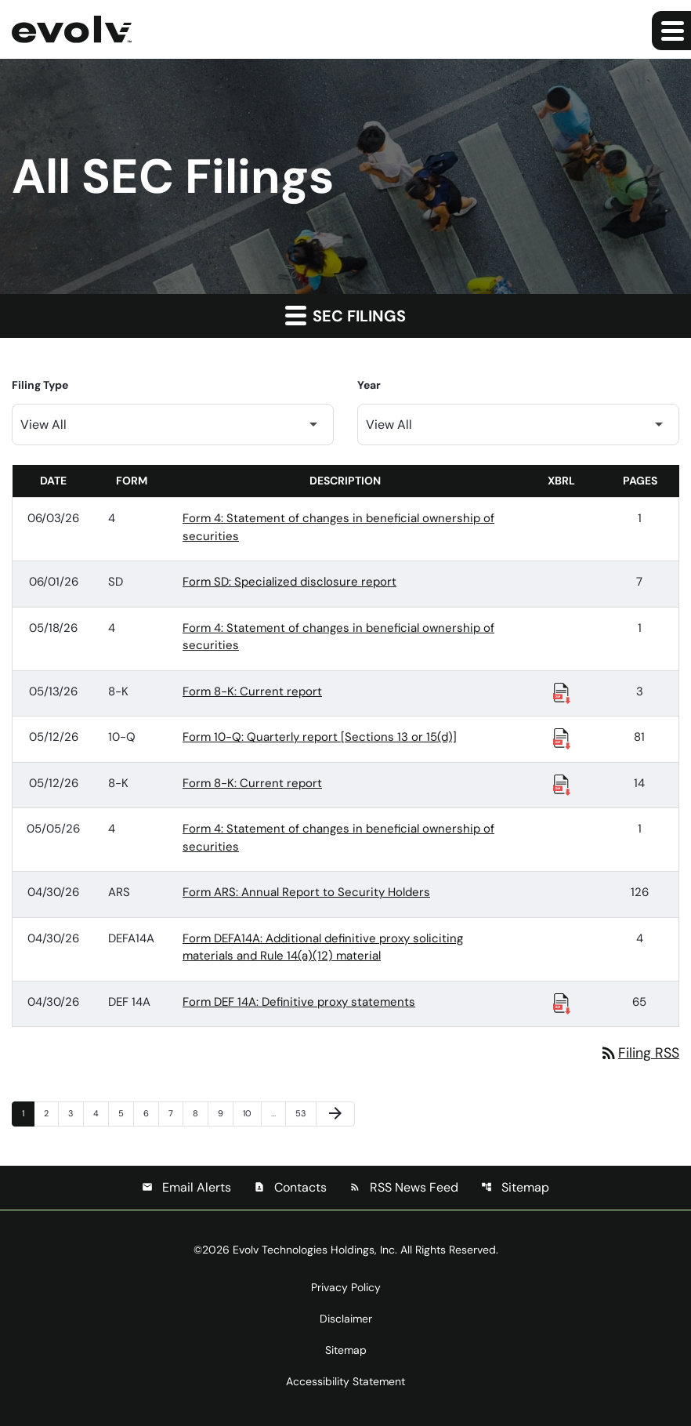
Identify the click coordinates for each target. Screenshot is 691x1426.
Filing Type (40, 385)
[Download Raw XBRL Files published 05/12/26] (561, 737)
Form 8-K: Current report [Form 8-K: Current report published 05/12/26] (252, 783)
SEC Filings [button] (345, 315)
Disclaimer (346, 1318)
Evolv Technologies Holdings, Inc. (315, 1250)
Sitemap (515, 1187)
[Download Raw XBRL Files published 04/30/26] (561, 1002)
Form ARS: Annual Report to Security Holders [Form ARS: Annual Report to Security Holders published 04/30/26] (306, 892)
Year (369, 385)
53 (304, 1113)
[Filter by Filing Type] (173, 424)
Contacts (290, 1187)
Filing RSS (639, 1052)
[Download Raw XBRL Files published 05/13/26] (561, 692)
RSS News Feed (403, 1187)
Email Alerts (186, 1187)
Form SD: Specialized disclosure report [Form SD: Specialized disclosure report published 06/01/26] (289, 582)
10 (251, 1113)
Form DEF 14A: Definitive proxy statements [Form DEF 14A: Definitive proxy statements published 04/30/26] (299, 1002)
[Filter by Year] (518, 424)
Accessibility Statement (345, 1381)
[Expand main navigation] (671, 30)
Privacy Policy (346, 1287)
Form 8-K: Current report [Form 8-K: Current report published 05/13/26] (252, 691)
